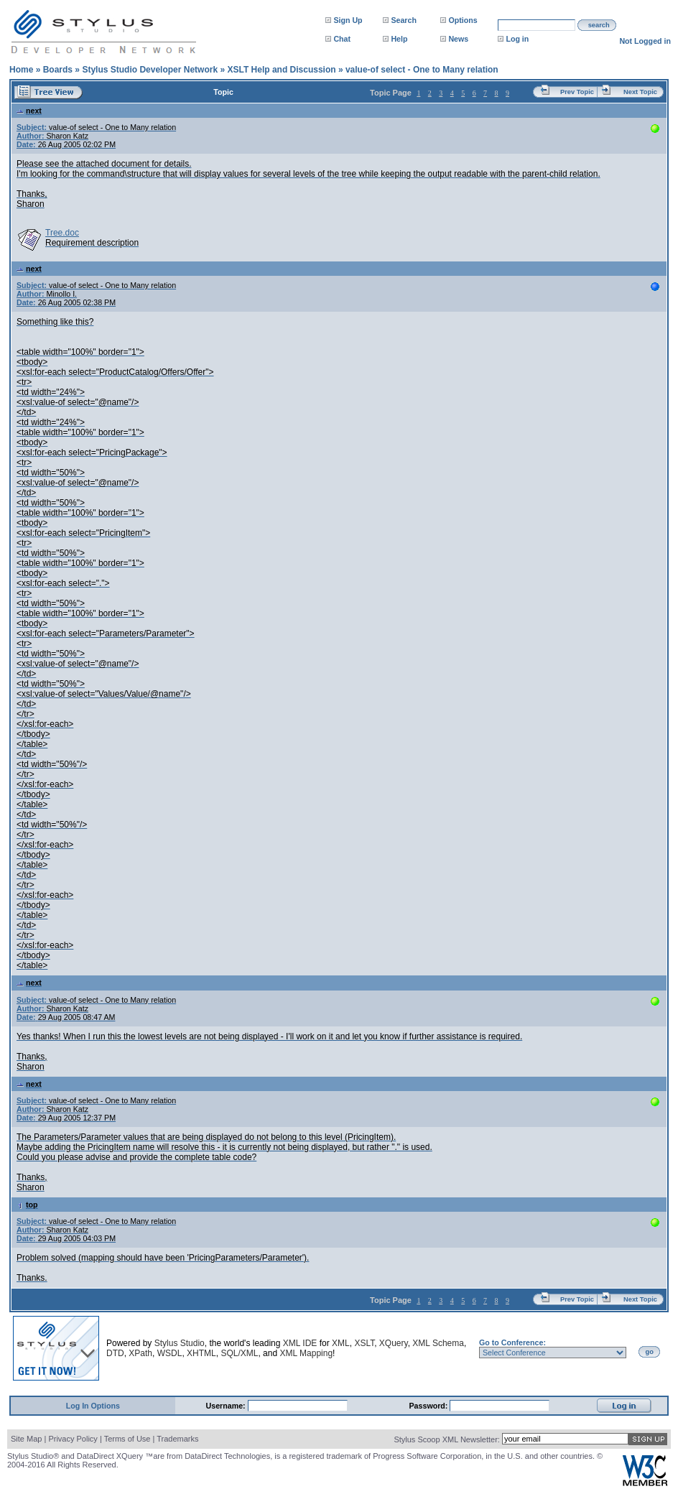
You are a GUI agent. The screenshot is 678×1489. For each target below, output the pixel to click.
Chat (341, 38)
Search (404, 20)
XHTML (201, 1353)
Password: (429, 1405)
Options (462, 20)
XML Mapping (306, 1353)
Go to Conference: (512, 1342)
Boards (58, 70)
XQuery (393, 1343)
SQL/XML (239, 1353)
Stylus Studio (179, 1343)
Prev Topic (577, 92)
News (458, 38)
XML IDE (300, 1343)
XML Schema (438, 1343)
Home (21, 70)
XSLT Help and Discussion (281, 70)
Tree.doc (62, 233)
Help (399, 38)
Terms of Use (127, 1438)
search (599, 25)
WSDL (169, 1353)
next (29, 110)
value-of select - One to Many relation (421, 70)
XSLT (364, 1343)
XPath (140, 1353)
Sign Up (347, 20)
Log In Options (93, 1405)
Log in (517, 38)
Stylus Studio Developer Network (150, 70)
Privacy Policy (72, 1438)
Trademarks (177, 1438)
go (650, 1351)
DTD (115, 1353)
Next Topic (640, 92)
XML (341, 1343)
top (27, 1204)
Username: (227, 1405)
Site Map (26, 1438)
